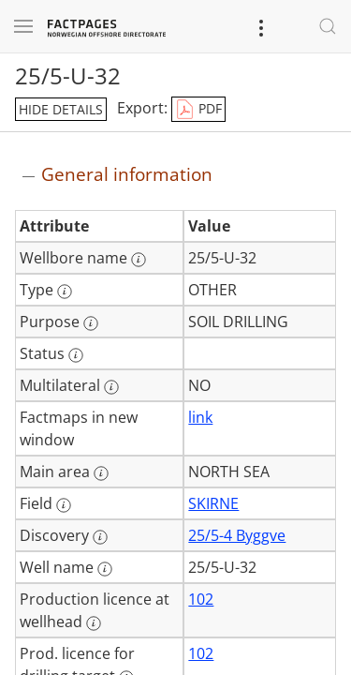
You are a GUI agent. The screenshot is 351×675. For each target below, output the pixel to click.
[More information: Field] (63, 505)
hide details (61, 109)
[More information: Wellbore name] (138, 259)
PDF (198, 109)
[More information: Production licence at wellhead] (93, 623)
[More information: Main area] (101, 473)
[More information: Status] (75, 355)
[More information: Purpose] (90, 323)
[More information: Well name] (104, 569)
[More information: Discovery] (100, 537)
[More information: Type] (64, 291)
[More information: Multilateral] (111, 387)
